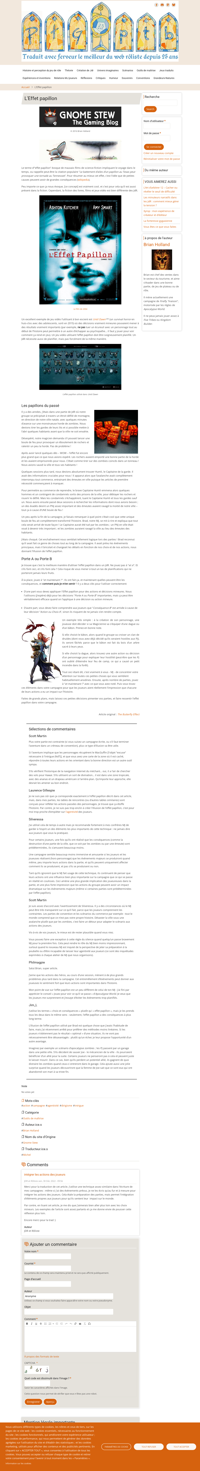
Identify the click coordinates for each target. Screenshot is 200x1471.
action (26, 1105)
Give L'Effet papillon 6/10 (36, 1089)
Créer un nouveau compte (158, 153)
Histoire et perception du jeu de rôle (42, 70)
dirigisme (66, 1105)
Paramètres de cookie (116, 1446)
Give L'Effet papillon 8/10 (40, 1089)
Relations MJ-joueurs (65, 78)
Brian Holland (31, 1130)
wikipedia (83, 179)
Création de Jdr (85, 70)
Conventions (143, 78)
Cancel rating (22, 1089)
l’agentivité (72, 811)
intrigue (79, 1105)
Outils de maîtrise (146, 70)
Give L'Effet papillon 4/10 (31, 1089)
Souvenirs (127, 78)
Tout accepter (181, 1446)
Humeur (113, 78)
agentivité (53, 1105)
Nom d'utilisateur (154, 121)
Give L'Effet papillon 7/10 (38, 1089)
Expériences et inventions (36, 78)
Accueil (25, 87)
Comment (30, 1319)
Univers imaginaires (108, 70)
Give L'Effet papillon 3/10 (29, 1089)
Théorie (69, 70)
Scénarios (127, 70)
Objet (27, 1307)
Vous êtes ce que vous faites (160, 226)
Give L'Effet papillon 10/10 (44, 1089)
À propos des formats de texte (41, 1356)
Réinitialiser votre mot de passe (162, 158)
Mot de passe (151, 133)
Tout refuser (149, 1446)
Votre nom (30, 1251)
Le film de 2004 (80, 309)
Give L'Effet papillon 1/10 (25, 1089)
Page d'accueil (32, 1279)
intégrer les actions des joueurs (44, 1174)
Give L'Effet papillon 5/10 (33, 1089)
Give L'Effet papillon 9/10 (42, 1089)
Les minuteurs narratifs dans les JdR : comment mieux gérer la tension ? (161, 201)
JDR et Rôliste (31, 1181)
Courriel (28, 1263)
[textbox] (80, 1339)
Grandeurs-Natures (164, 78)
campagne (39, 1105)
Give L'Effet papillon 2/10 (27, 1089)
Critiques (100, 78)
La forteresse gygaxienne (158, 220)
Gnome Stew (30, 1142)
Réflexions (86, 78)
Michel (27, 1154)
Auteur (28, 1291)
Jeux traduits (166, 70)
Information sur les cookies (18, 1463)
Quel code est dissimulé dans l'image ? (46, 1378)
